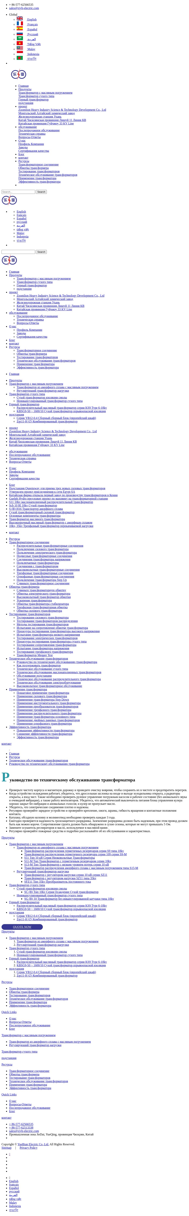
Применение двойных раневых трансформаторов (48, 720)
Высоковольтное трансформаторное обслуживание (49, 686)
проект (22, 106)
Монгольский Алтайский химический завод (46, 113)
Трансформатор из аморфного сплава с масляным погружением (57, 387)
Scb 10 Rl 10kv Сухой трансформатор (33, 505)
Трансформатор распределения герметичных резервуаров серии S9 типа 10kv (74, 850)
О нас (22, 140)
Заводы (23, 147)
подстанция (25, 103)
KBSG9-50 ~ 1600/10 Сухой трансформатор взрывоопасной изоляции (61, 411)
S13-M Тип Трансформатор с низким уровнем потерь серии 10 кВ (66, 864)
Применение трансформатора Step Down (43, 699)
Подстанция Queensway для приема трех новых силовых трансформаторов (57, 488)
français (27, 24)
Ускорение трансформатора (34, 600)
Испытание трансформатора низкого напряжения (48, 634)
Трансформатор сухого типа (36, 96)
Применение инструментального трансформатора (49, 703)
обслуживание (27, 126)
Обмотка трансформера (33, 168)
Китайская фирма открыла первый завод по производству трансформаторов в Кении (63, 495)
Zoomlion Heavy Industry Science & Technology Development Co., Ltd (62, 109)
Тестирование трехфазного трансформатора (45, 651)
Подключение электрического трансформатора (47, 552)
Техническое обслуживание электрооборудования (49, 682)
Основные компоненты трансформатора (34, 515)
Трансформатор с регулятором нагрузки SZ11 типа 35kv (60, 878)
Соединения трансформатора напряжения (43, 559)
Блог (21, 154)
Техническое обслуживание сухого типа (42, 668)
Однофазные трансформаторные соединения (45, 576)
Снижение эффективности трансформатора (44, 733)
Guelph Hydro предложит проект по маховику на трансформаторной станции (58, 498)
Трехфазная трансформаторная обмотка (42, 607)
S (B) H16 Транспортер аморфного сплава (36, 508)
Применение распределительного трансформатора (49, 713)
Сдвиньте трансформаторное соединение (43, 583)
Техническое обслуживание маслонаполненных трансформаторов (59, 672)
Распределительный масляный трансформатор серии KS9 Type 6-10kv (62, 407)
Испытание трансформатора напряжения (43, 648)
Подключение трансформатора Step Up (42, 579)
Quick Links (9, 1012)
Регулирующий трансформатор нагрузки (43, 390)
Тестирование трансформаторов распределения (47, 621)
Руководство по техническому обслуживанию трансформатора (57, 662)
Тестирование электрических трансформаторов (47, 638)
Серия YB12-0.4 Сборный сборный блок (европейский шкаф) (56, 418)
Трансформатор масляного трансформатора (37, 519)
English (27, 19)
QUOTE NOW (22, 926)
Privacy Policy (29, 1147)
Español (27, 29)
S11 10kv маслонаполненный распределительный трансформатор (51, 502)
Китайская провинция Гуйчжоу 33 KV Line (46, 123)
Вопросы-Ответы (29, 137)
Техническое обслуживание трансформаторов (47, 174)
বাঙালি (26, 58)
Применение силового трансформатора (42, 696)
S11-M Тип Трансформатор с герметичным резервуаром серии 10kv (67, 861)
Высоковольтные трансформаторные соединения (48, 569)
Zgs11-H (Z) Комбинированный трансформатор (47, 421)
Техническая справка (31, 133)
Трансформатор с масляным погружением (45, 92)
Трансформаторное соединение (38, 164)
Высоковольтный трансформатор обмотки (44, 597)
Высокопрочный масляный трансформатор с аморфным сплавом (50, 522)
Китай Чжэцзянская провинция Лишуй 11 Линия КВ (52, 120)
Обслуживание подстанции (34, 675)
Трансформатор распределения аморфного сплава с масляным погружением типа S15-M (81, 868)
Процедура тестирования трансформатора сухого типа (52, 641)
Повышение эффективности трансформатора (46, 730)
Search (41, 191)
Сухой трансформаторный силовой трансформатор (42, 512)
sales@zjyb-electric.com (24, 8)
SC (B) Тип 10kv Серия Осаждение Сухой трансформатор (61, 892)
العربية (26, 39)
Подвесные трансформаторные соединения (44, 556)
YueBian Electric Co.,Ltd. (33, 1144)
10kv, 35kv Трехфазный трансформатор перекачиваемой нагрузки (51, 526)
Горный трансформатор (33, 99)
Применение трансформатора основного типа (46, 716)
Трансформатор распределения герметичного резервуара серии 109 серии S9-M (75, 854)
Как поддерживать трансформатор (39, 665)
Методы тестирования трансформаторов (43, 624)
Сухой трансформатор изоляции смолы (42, 397)
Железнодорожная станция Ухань (39, 116)
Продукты (24, 89)
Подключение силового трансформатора (43, 549)
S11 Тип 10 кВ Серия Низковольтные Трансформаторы (59, 857)
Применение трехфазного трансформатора (44, 709)
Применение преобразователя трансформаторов (47, 706)
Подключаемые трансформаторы (38, 562)
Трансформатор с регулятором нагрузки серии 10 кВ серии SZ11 (65, 874)
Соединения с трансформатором (37, 566)
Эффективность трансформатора (39, 181)
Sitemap (6, 1147)
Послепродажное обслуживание (39, 130)
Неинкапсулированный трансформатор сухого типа (50, 400)
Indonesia (28, 54)
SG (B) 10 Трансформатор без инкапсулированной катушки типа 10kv (69, 898)
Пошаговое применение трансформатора (43, 692)
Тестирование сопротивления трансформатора (46, 644)
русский (27, 34)
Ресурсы (23, 161)
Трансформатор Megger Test (35, 655)
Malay (26, 49)
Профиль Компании (31, 144)
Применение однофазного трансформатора (44, 723)
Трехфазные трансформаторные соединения (45, 573)
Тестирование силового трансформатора (43, 617)
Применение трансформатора (37, 178)
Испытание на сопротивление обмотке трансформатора (52, 627)
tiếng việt (29, 44)
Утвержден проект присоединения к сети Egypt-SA (42, 491)
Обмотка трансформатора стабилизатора (43, 603)
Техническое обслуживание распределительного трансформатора (59, 679)
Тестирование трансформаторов (39, 171)
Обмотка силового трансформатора (39, 610)
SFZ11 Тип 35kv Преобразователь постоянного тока (57, 881)
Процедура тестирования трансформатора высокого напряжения (58, 631)
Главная (23, 85)
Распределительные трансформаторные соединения (50, 545)
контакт (23, 157)
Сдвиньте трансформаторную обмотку (41, 590)
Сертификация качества (33, 150)
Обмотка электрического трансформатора (43, 593)
